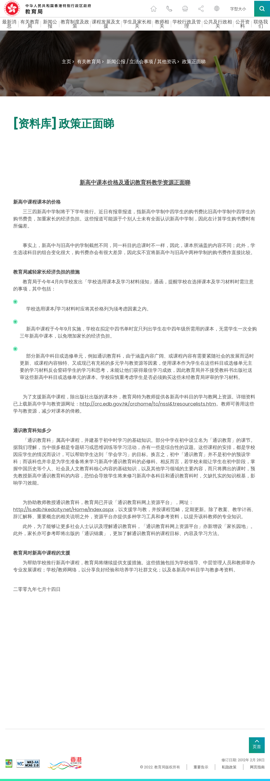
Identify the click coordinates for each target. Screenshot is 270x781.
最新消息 (9, 24)
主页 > (68, 61)
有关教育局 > (90, 61)
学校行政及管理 (186, 24)
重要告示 (201, 767)
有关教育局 (29, 24)
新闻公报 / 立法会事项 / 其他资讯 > (143, 61)
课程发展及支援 (106, 24)
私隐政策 (229, 767)
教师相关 (162, 24)
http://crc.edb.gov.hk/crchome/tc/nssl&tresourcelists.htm (148, 404)
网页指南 (257, 767)
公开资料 (242, 24)
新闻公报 (50, 24)
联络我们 (261, 24)
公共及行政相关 (218, 24)
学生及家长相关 (137, 24)
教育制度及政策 (75, 24)
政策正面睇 (194, 61)
